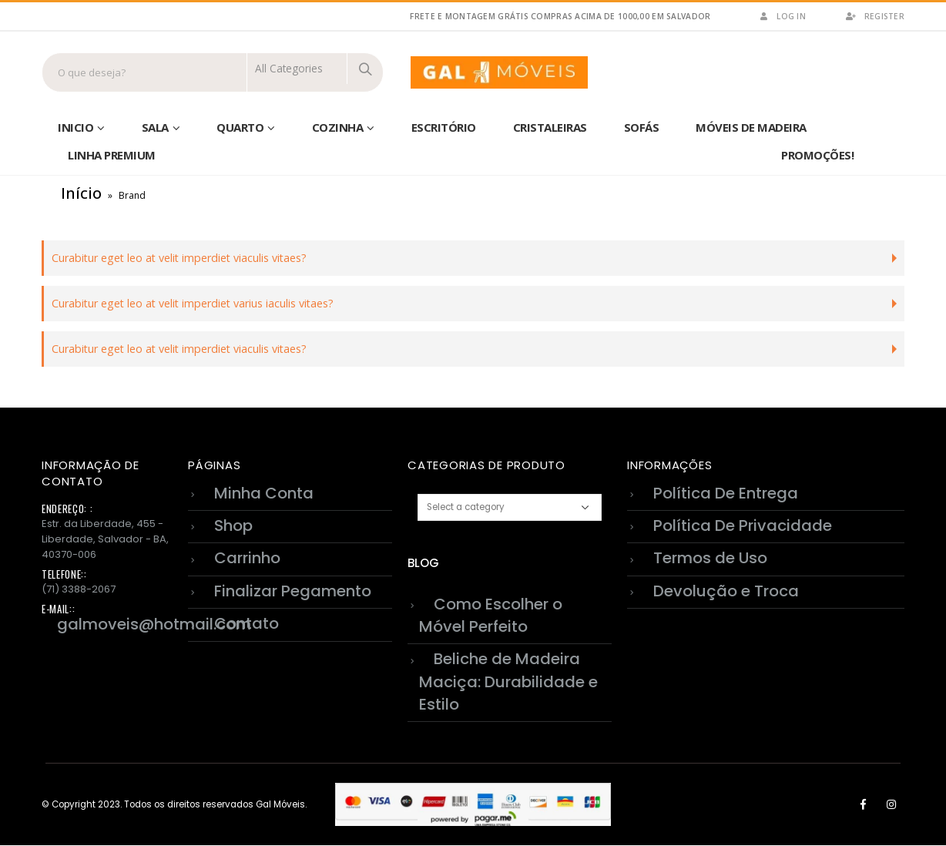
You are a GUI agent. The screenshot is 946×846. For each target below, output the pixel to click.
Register (874, 16)
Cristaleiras (550, 127)
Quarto (239, 127)
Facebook (862, 804)
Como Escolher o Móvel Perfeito (490, 615)
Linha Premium (112, 155)
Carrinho (247, 558)
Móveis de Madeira (751, 127)
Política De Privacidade (742, 525)
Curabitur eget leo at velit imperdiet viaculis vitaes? (179, 257)
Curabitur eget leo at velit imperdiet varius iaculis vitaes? (193, 303)
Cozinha (338, 127)
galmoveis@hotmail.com (154, 624)
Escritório (443, 127)
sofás (641, 127)
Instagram (891, 804)
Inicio (75, 127)
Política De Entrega (725, 493)
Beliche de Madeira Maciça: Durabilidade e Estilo (508, 682)
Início (81, 193)
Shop (233, 525)
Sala (155, 127)
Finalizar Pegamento (292, 591)
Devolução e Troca (726, 591)
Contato (246, 624)
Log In (781, 16)
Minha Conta (264, 493)
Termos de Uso (710, 558)
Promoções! (817, 155)
